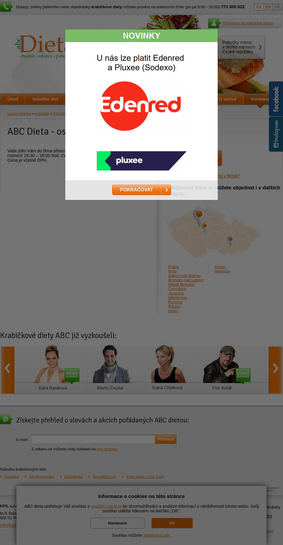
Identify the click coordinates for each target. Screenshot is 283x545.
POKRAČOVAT (136, 189)
